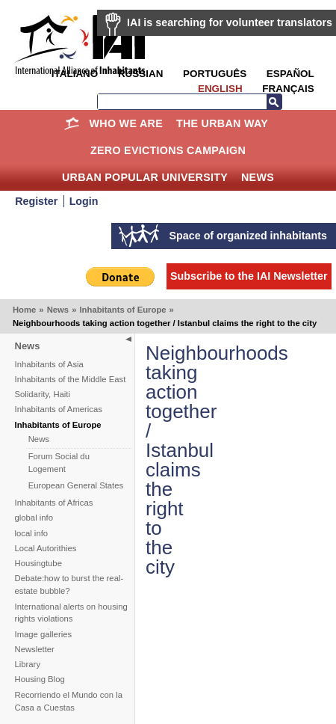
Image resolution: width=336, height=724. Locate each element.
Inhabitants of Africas (54, 502)
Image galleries (43, 634)
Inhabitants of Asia (49, 364)
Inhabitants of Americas (58, 409)
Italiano (75, 73)
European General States (76, 485)
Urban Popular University (145, 177)
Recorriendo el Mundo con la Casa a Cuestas (68, 701)
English (220, 88)
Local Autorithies (46, 548)
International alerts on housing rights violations (71, 613)
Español (290, 73)
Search (274, 101)
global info (34, 517)
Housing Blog (40, 679)
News (257, 177)
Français (288, 88)
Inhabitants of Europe (122, 309)
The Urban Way (222, 123)
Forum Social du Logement (59, 462)
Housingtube (38, 563)
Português (214, 73)
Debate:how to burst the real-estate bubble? (69, 584)
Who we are (126, 123)
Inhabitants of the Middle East (70, 379)
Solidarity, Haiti (43, 394)
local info (32, 533)
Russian (140, 73)
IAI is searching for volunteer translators (229, 22)
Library (28, 664)
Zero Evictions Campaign (168, 150)
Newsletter (35, 649)
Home (72, 123)
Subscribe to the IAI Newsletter (249, 276)
